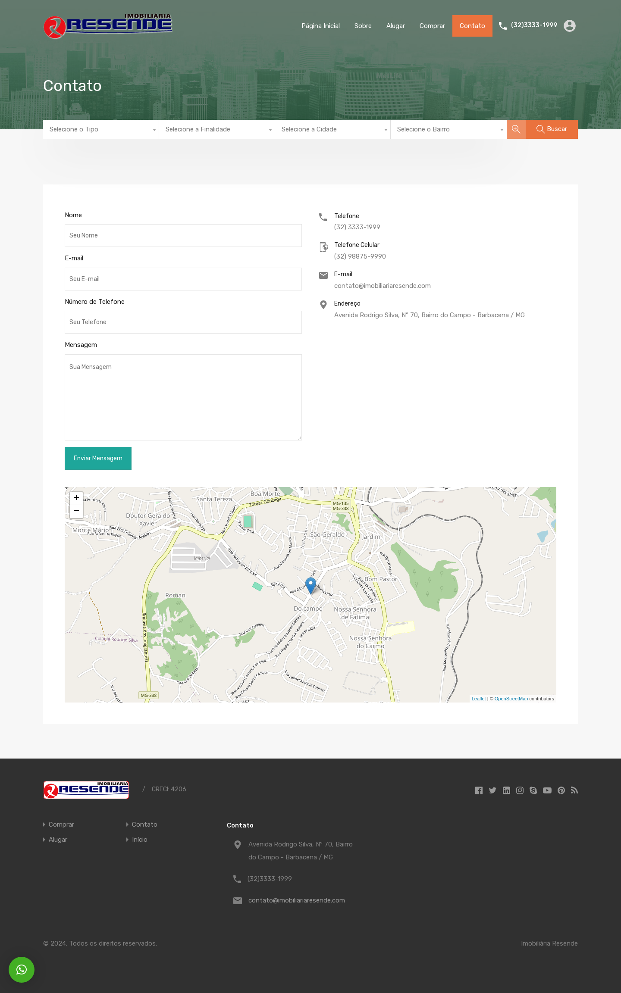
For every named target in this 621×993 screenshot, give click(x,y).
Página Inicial (320, 26)
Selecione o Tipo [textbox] (74, 129)
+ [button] (76, 498)
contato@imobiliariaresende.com (382, 286)
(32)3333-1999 (534, 25)
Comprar (432, 26)
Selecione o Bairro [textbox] (423, 129)
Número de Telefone (95, 302)
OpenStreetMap (511, 698)
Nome (73, 215)
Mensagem (81, 345)
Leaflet (479, 698)
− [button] (76, 511)
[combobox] (101, 129)
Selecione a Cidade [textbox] (309, 129)
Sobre (363, 26)
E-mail (74, 258)
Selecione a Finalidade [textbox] (198, 129)
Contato (472, 26)
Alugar (395, 26)
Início (139, 840)
